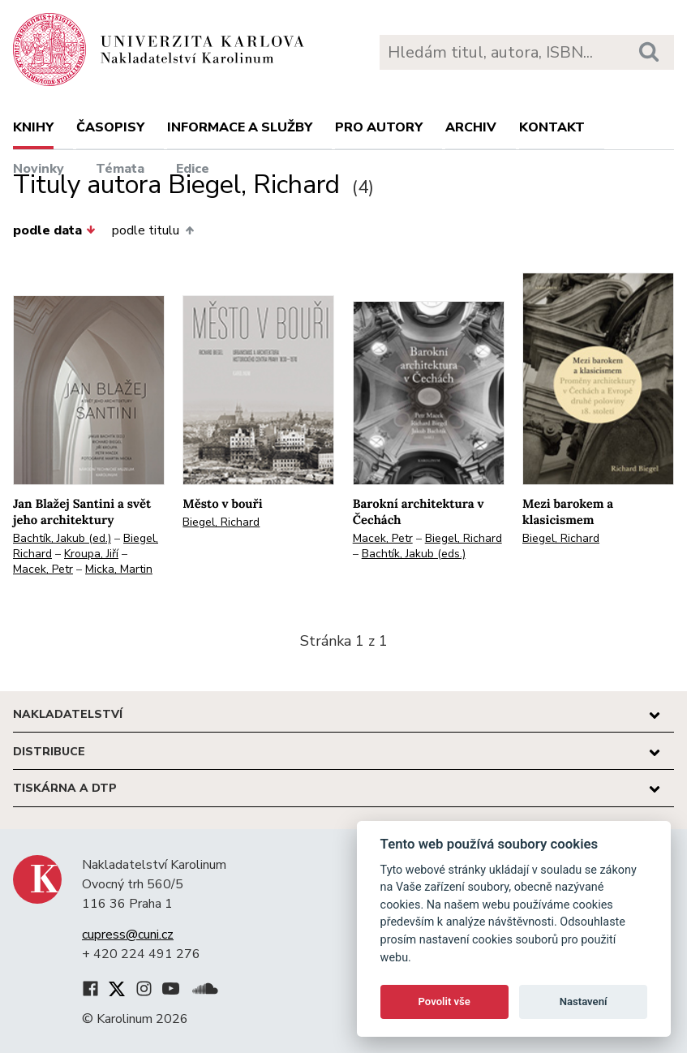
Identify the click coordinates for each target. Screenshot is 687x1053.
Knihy (33, 127)
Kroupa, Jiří (91, 553)
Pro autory (379, 127)
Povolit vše (444, 1001)
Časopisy (110, 127)
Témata (120, 169)
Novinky (38, 169)
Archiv (470, 127)
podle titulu (152, 230)
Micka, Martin (118, 569)
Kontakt (552, 127)
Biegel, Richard (221, 522)
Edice (192, 169)
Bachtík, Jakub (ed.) (62, 538)
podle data (54, 230)
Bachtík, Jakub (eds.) (414, 553)
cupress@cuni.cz (128, 934)
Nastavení (584, 1001)
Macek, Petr (43, 569)
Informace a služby (239, 127)
